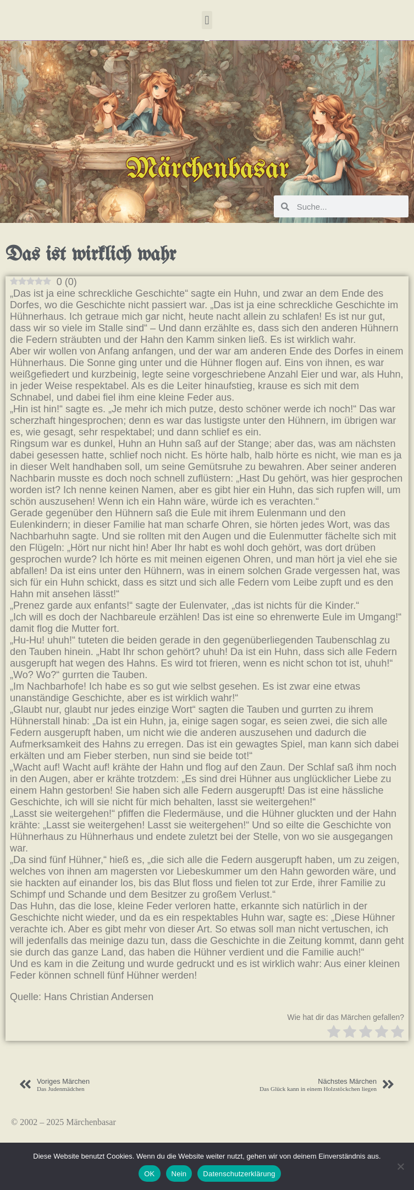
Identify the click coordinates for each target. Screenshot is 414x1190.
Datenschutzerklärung (239, 1174)
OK (149, 1174)
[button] (207, 20)
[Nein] (400, 1166)
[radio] (333, 1033)
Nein (179, 1174)
